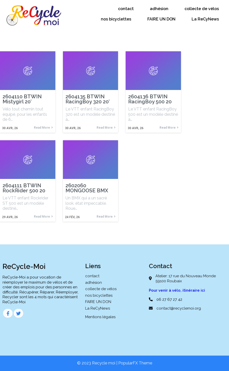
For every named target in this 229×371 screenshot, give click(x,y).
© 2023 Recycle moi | (97, 363)
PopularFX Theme (135, 363)
